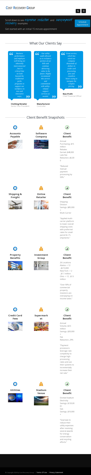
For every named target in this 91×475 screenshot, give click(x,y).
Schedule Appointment (82, 23)
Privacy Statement (56, 472)
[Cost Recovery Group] (20, 8)
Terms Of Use (41, 472)
